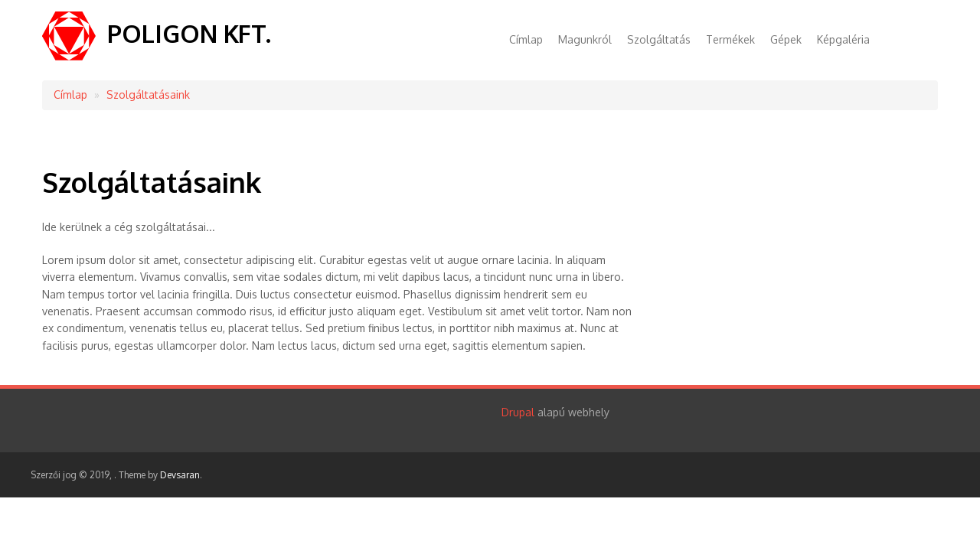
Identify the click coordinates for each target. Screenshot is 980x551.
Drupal (517, 412)
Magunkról (585, 39)
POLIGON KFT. (189, 33)
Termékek (730, 39)
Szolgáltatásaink (148, 94)
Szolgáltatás (659, 39)
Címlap (526, 39)
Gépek (786, 39)
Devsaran (180, 475)
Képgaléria (843, 39)
